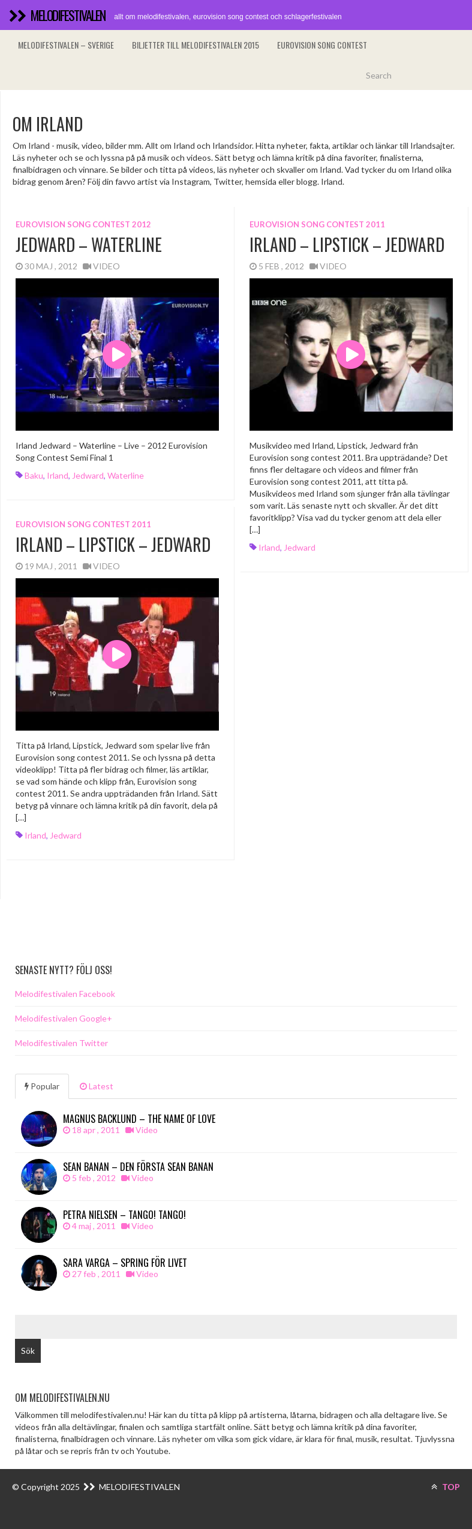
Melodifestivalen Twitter (61, 1043)
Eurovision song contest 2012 (83, 224)
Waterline (125, 475)
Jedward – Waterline (89, 244)
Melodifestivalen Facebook (65, 994)
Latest (96, 1086)
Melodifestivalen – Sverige (66, 44)
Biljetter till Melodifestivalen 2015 (195, 44)
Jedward (88, 475)
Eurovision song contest (322, 44)
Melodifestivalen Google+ (63, 1018)
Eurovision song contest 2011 (317, 224)
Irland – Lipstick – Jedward (346, 244)
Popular (42, 1086)
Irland (57, 475)
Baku (34, 475)
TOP (445, 1487)
